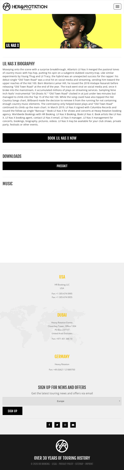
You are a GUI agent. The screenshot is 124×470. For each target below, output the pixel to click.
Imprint (89, 463)
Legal (54, 463)
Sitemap (79, 463)
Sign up (12, 411)
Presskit (62, 166)
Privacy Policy (66, 463)
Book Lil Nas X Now (62, 138)
